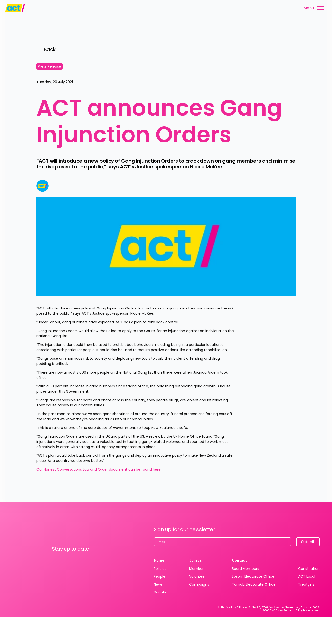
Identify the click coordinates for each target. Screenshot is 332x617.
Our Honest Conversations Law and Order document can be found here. (99, 469)
